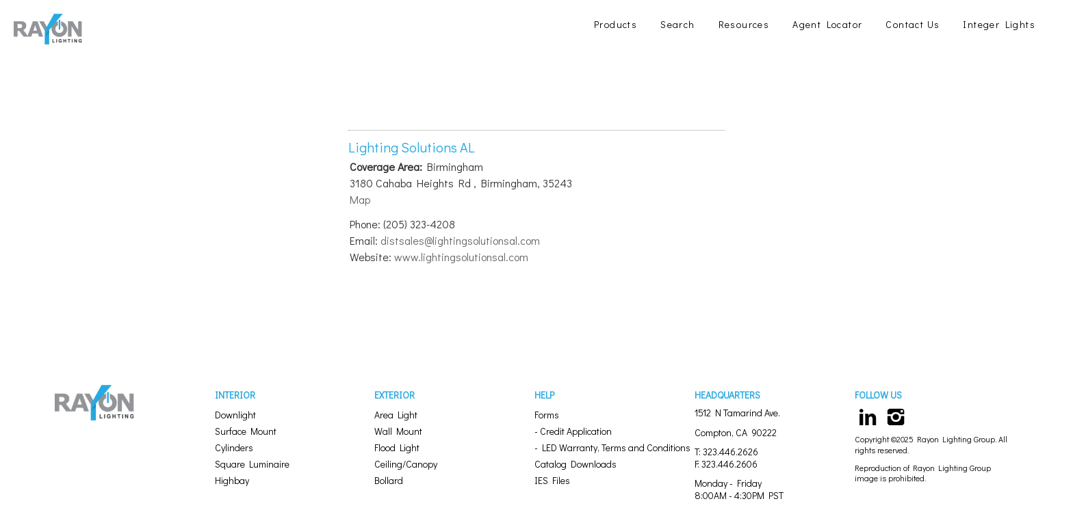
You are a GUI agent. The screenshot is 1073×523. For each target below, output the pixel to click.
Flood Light (396, 447)
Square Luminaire (252, 463)
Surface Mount (245, 431)
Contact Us (912, 24)
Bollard (388, 480)
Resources (744, 24)
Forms (546, 414)
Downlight (235, 414)
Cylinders (234, 447)
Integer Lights (999, 24)
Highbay (232, 480)
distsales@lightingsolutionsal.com (460, 240)
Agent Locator (827, 24)
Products (615, 24)
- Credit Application (573, 431)
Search (677, 24)
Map (360, 199)
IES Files (552, 480)
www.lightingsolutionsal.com (461, 257)
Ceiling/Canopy (405, 463)
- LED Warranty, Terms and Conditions (612, 447)
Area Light (395, 414)
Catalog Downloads (575, 463)
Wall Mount (398, 431)
